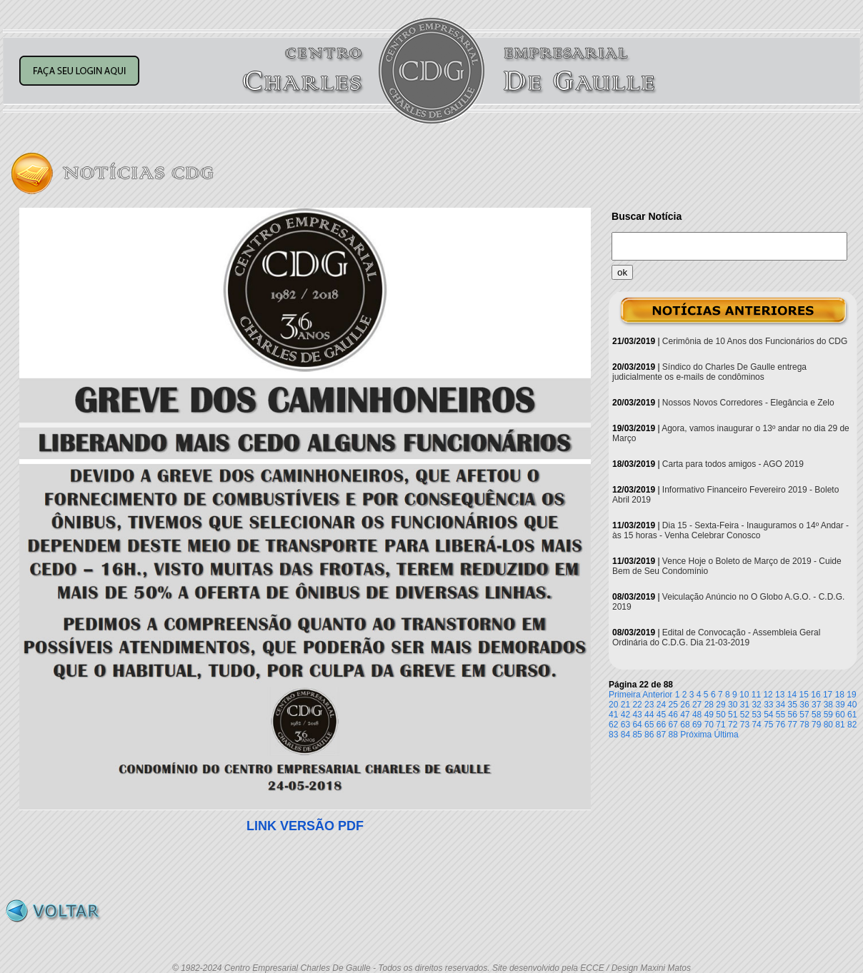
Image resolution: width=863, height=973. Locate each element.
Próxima (696, 735)
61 (852, 715)
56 (792, 715)
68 (684, 725)
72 (732, 725)
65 (649, 725)
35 (792, 705)
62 (613, 725)
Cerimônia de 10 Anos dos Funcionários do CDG (754, 341)
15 (804, 695)
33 (768, 705)
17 (827, 695)
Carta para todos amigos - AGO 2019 (733, 464)
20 (613, 705)
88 (673, 735)
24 (661, 705)
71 (720, 725)
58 (816, 715)
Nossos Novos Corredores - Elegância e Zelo (748, 403)
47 (684, 715)
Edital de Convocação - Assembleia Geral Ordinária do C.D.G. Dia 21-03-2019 (716, 637)
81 (839, 725)
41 (613, 715)
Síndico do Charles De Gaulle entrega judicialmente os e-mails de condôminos (709, 372)
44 (649, 715)
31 (744, 705)
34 (780, 705)
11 (756, 695)
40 (852, 705)
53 (756, 715)
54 (768, 715)
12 (767, 695)
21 (625, 705)
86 (649, 735)
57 (804, 715)
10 (744, 695)
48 (697, 715)
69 (697, 725)
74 (756, 725)
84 (625, 735)
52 (744, 715)
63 (625, 725)
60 (839, 715)
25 (673, 705)
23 (649, 705)
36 (804, 705)
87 (661, 735)
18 (839, 695)
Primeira (625, 695)
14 (792, 695)
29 (720, 705)
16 (815, 695)
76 (780, 725)
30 (732, 705)
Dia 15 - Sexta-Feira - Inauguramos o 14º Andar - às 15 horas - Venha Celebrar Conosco (730, 530)
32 (756, 705)
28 (709, 705)
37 (816, 705)
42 (625, 715)
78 (804, 725)
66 (661, 725)
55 (780, 715)
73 (744, 725)
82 (852, 725)
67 (673, 725)
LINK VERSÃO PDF (305, 826)
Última (726, 735)
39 (839, 705)
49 (709, 715)
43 (637, 715)
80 (828, 725)
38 (828, 705)
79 (816, 725)
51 (732, 715)
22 (637, 705)
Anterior (657, 695)
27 (697, 705)
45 (661, 715)
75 (768, 725)
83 (613, 735)
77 (792, 725)
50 (720, 715)
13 (779, 695)
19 (851, 695)
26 (684, 705)
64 (637, 725)
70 (709, 725)
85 (637, 735)
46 (673, 715)
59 (828, 715)
